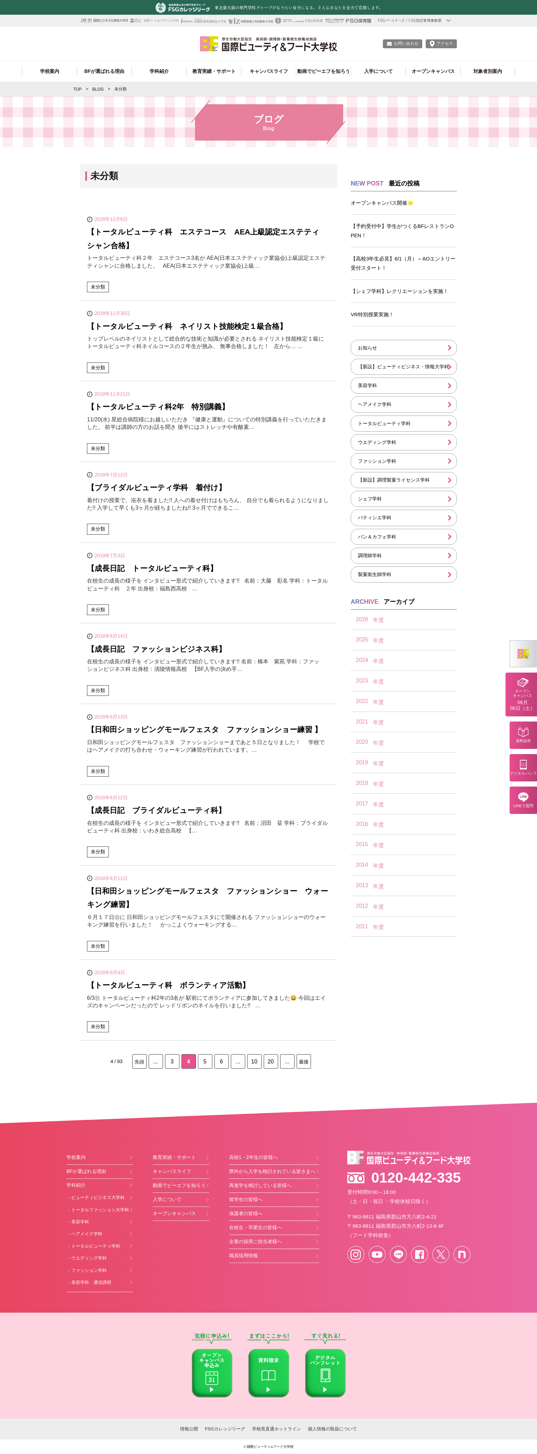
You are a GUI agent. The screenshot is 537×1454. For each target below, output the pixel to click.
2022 (362, 701)
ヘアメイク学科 (374, 404)
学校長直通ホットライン (276, 1428)
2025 (362, 639)
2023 (362, 681)
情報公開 (189, 1428)
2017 (362, 803)
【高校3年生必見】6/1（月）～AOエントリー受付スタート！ (403, 263)
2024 (362, 660)
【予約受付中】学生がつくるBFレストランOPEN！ (402, 230)
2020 (362, 742)
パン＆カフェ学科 (377, 536)
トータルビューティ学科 (384, 423)
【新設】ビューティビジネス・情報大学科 (403, 366)
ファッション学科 (377, 461)
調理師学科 (370, 555)
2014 (362, 865)
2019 (362, 762)
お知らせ (367, 347)
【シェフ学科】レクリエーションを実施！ (399, 291)
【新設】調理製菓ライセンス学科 (394, 480)
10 (254, 1061)
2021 (362, 722)
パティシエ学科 (374, 517)
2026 (362, 619)
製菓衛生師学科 (374, 574)
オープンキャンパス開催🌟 (382, 203)
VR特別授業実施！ (372, 314)
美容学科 (367, 385)
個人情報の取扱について (332, 1428)
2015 (362, 844)
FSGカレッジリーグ (225, 1428)
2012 (362, 906)
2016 (362, 824)
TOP (77, 89)
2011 (362, 926)
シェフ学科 (370, 498)
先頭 (139, 1061)
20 (271, 1061)
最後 (304, 1061)
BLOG (97, 89)
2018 (362, 783)
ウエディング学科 (377, 442)
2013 (362, 885)
